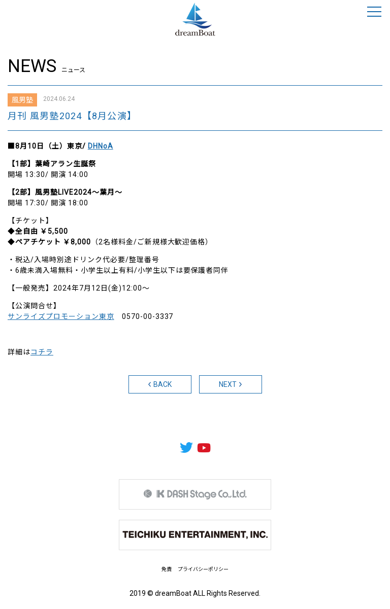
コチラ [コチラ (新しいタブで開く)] (41, 352)
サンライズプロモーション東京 (61, 316)
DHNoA (100, 146)
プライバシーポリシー (203, 569)
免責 (166, 569)
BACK (160, 384)
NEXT (231, 384)
